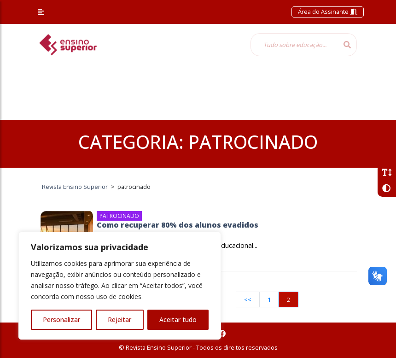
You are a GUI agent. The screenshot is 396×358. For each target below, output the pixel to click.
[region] (119, 286)
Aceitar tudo (178, 319)
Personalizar (61, 319)
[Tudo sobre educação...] (294, 44)
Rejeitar (119, 319)
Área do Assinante (327, 11)
